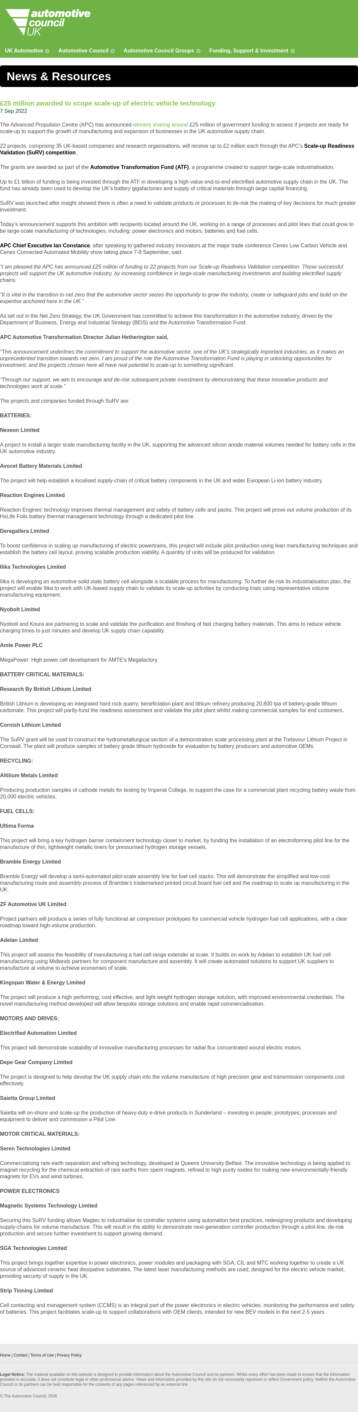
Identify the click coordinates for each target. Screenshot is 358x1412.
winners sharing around (160, 124)
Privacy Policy (69, 1355)
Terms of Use (42, 1355)
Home (5, 1355)
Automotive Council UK (48, 22)
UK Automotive (24, 50)
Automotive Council (83, 50)
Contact (20, 1355)
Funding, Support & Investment (248, 50)
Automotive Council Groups (159, 50)
